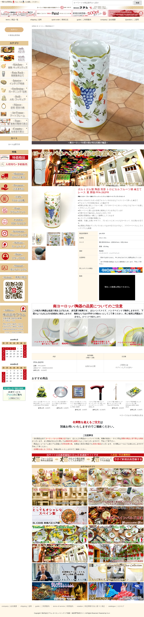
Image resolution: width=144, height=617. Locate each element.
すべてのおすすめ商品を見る (132, 415)
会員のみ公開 (90, 366)
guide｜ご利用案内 (84, 20)
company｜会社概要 (108, 20)
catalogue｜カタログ (116, 606)
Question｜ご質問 (132, 20)
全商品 (34, 26)
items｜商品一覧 (12, 20)
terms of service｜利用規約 (63, 606)
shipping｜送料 (36, 20)
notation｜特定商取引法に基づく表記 (91, 606)
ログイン (119, 367)
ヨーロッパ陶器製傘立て (46, 26)
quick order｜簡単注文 (60, 20)
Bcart (108, 613)
